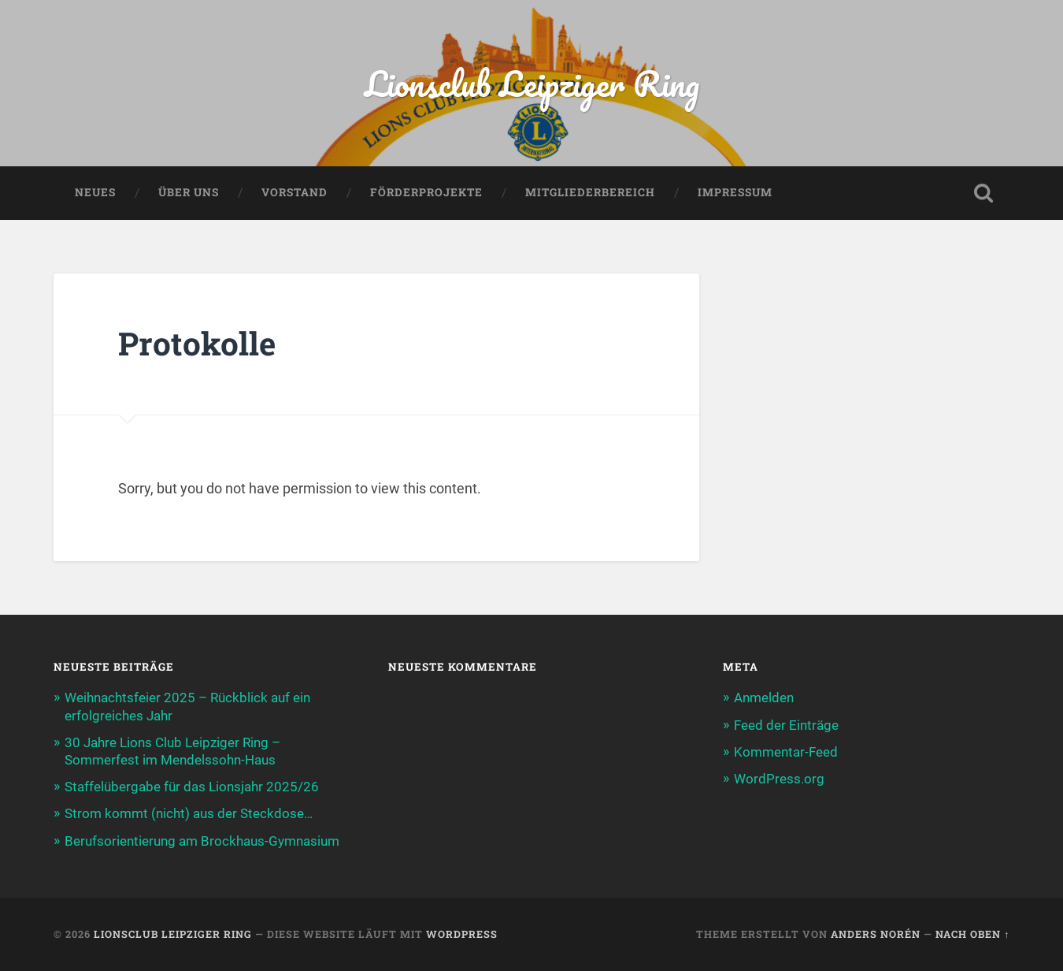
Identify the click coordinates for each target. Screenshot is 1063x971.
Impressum (735, 192)
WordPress (462, 934)
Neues (95, 192)
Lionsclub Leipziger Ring (532, 83)
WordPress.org (779, 779)
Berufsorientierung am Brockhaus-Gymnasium (202, 841)
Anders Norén (875, 934)
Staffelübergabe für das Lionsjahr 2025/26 (192, 786)
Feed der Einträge (786, 725)
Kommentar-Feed (786, 752)
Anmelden (764, 697)
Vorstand (294, 192)
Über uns (188, 192)
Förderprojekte (426, 192)
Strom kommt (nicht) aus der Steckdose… (189, 813)
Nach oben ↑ (972, 934)
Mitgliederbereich (590, 192)
